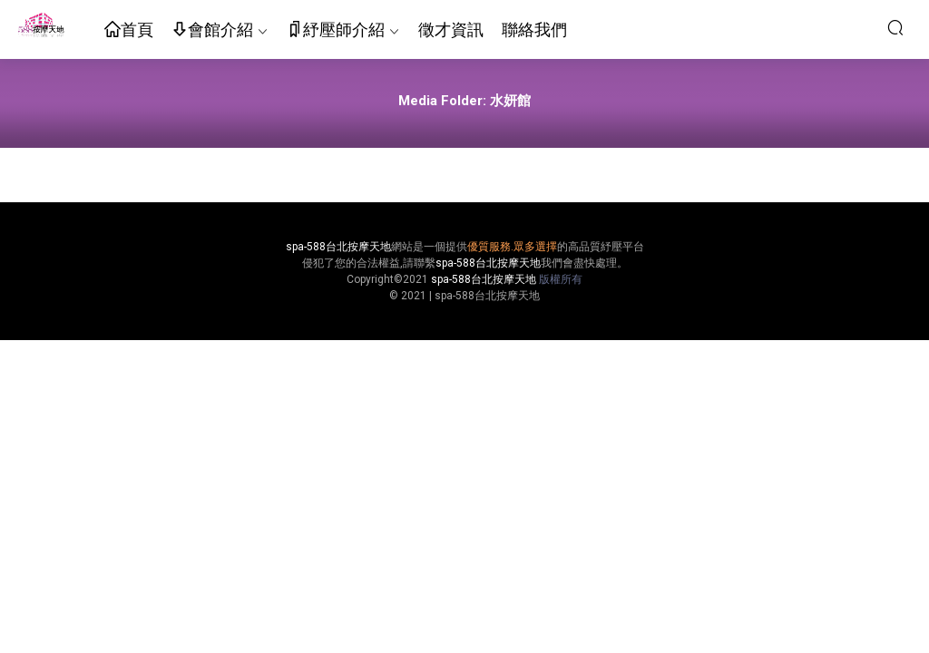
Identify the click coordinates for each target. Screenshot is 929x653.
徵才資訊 (451, 29)
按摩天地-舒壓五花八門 (41, 27)
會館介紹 (212, 30)
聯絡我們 (534, 29)
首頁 (128, 30)
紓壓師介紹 (336, 30)
